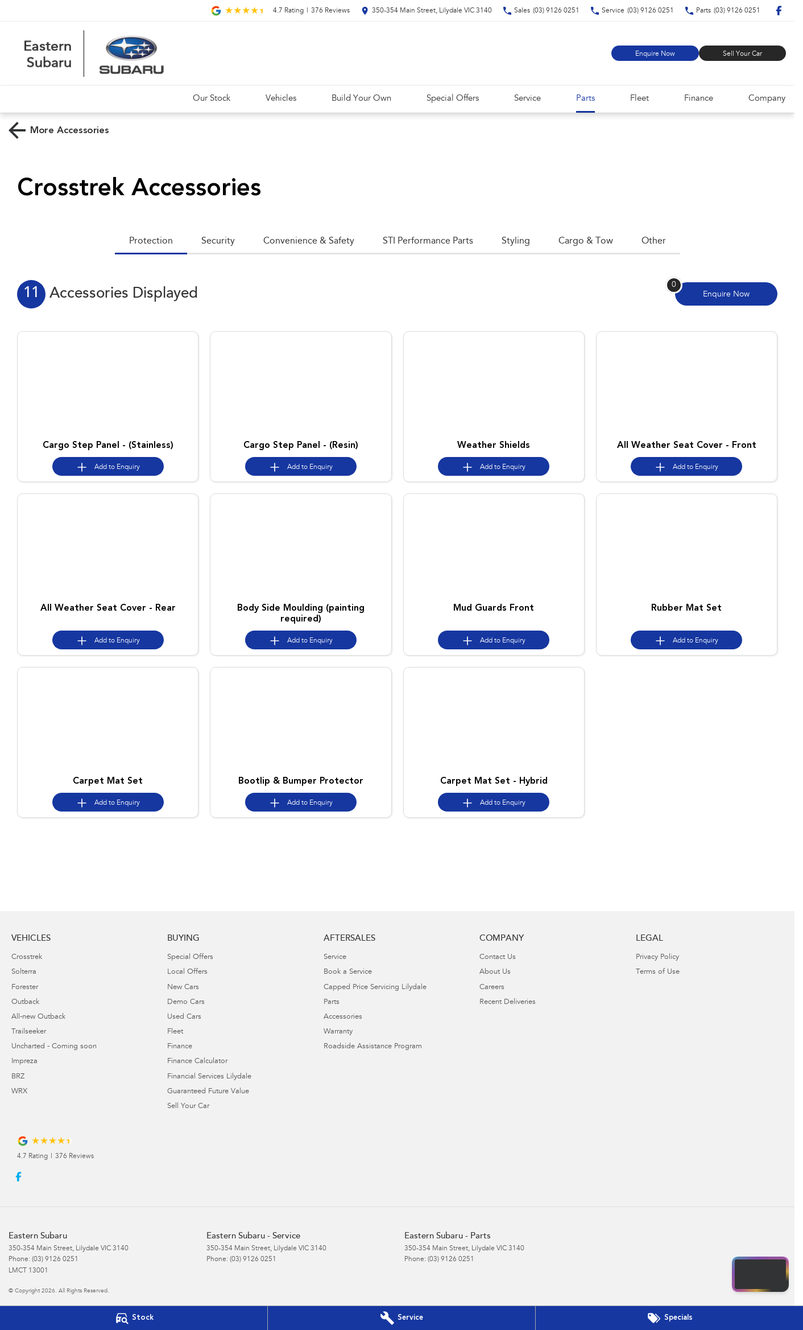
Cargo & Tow (585, 241)
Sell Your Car (742, 54)
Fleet (639, 98)
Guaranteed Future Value (208, 1092)
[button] (108, 383)
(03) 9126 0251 (55, 1259)
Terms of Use (658, 972)
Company (766, 98)
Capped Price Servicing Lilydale (375, 987)
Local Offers (187, 972)
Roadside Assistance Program (373, 1047)
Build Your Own (361, 98)
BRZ (17, 1077)
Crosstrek (26, 957)
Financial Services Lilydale (209, 1077)
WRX (19, 1092)
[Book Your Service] (401, 1318)
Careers (491, 987)
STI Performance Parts (428, 241)
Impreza (24, 1061)
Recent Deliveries (507, 1002)
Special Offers (453, 98)
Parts (585, 98)
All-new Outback (38, 1017)
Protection (151, 241)
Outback (25, 1002)
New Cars (183, 987)
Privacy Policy (657, 957)
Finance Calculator (197, 1061)
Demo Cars (186, 1002)
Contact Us (497, 957)
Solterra (23, 972)
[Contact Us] (426, 10)
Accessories (343, 1017)
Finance (698, 98)
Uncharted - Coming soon (54, 1047)
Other (653, 241)
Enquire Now (655, 54)
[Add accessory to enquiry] (108, 466)
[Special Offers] (669, 1318)
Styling (516, 241)
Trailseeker (28, 1032)
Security (218, 241)
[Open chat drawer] (760, 1274)
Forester (24, 987)
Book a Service (348, 972)
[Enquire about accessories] (726, 294)
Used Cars (184, 1017)
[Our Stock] (133, 1318)
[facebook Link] (779, 10)
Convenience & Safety (308, 241)
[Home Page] (94, 53)
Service (527, 98)
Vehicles (281, 98)
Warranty (338, 1032)
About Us (495, 972)
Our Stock (211, 98)
